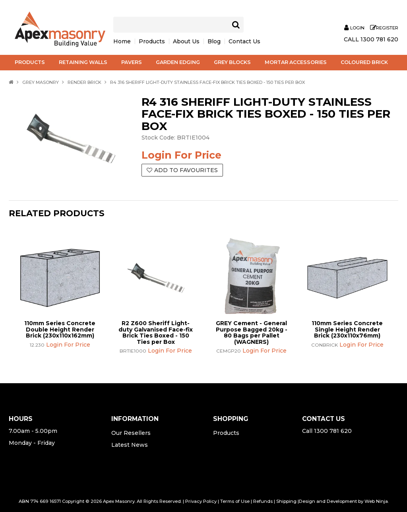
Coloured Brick (364, 62)
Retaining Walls (83, 62)
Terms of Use (235, 501)
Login (357, 28)
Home (122, 41)
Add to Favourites (186, 170)
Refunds (263, 501)
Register (387, 28)
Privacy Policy (201, 501)
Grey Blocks (232, 62)
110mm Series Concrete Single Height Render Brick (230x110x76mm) (347, 329)
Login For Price (181, 155)
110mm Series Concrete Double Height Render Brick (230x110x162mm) (59, 329)
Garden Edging (178, 62)
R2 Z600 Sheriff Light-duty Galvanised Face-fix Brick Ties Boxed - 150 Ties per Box (155, 332)
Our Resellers (131, 432)
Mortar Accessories (296, 62)
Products (152, 41)
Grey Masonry (40, 82)
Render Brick (84, 82)
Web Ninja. (376, 501)
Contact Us (244, 41)
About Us (186, 41)
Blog (214, 41)
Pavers (131, 62)
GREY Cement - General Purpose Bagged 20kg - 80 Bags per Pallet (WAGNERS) (251, 332)
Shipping (286, 501)
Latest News (129, 444)
